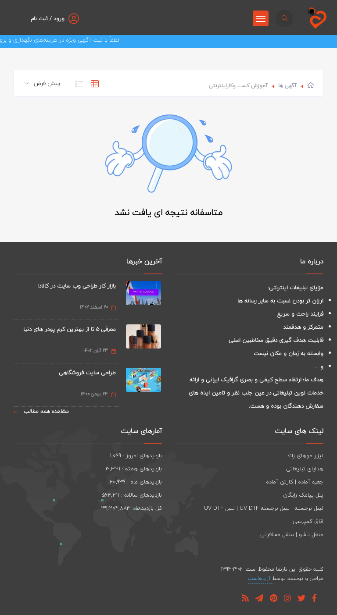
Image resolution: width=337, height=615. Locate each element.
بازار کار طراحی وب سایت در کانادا (76, 286)
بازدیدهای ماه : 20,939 (135, 482)
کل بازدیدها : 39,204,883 (131, 508)
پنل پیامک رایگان (303, 495)
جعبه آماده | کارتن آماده (294, 482)
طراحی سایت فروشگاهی (87, 372)
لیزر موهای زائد (305, 455)
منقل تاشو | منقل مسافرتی (291, 534)
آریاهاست (260, 578)
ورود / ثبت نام (48, 18)
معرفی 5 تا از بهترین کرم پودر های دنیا (69, 329)
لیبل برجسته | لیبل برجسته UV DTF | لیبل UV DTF (263, 508)
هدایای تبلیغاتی (304, 468)
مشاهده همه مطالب (41, 411)
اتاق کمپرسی (308, 521)
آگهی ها (287, 85)
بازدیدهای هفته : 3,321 (134, 468)
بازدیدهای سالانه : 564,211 (132, 495)
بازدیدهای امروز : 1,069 (136, 455)
